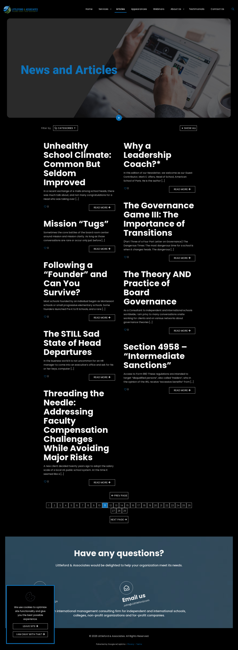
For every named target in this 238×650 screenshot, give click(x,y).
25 (183, 505)
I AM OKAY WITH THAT (30, 634)
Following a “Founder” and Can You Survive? (75, 278)
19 (150, 505)
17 (139, 505)
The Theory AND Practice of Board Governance (157, 287)
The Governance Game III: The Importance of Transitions (159, 219)
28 (119, 511)
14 (122, 505)
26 (189, 505)
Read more (102, 207)
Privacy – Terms (134, 644)
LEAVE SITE (30, 626)
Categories (65, 128)
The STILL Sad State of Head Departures (72, 343)
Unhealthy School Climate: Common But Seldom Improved (77, 164)
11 (105, 505)
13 (116, 505)
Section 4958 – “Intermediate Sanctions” (155, 356)
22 (166, 505)
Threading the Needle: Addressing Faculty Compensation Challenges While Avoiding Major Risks (76, 425)
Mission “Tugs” (76, 223)
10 (99, 505)
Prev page (119, 495)
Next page (119, 519)
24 (178, 505)
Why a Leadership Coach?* (147, 155)
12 (111, 505)
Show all (188, 128)
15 (127, 505)
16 (133, 505)
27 (113, 511)
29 (124, 511)
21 (161, 505)
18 (144, 505)
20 (155, 505)
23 (172, 505)
